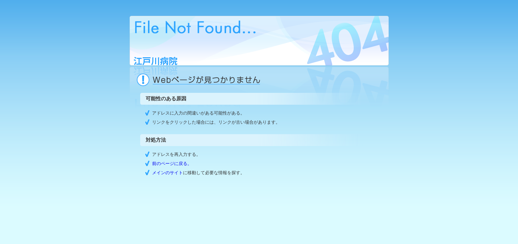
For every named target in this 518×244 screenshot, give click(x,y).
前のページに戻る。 (172, 163)
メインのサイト (167, 172)
